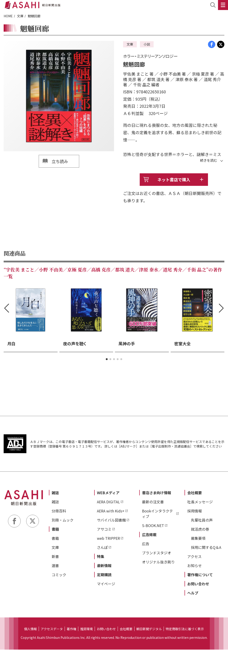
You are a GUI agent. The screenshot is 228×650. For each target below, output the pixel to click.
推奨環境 (86, 629)
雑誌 (55, 493)
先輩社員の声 (202, 520)
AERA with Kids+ (110, 511)
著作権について (200, 575)
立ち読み (60, 161)
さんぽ (102, 547)
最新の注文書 (153, 502)
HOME (8, 16)
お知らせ (194, 566)
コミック (59, 575)
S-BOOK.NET (153, 526)
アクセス (194, 557)
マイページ (106, 584)
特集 (100, 557)
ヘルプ (192, 593)
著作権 (71, 629)
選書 (55, 566)
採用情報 (194, 511)
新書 (55, 557)
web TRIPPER (108, 538)
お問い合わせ (198, 584)
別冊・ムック (62, 520)
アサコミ (104, 529)
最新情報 (104, 566)
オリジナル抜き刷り (158, 562)
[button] (107, 360)
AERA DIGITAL (108, 502)
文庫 (20, 16)
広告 (145, 544)
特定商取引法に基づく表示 (185, 629)
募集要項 (198, 538)
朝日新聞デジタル (149, 629)
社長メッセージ (200, 502)
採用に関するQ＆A (206, 547)
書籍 (55, 529)
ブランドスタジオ (156, 553)
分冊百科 (59, 511)
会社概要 (194, 493)
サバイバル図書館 (111, 520)
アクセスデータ (52, 629)
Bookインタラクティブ (157, 514)
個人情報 (30, 629)
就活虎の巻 (200, 529)
